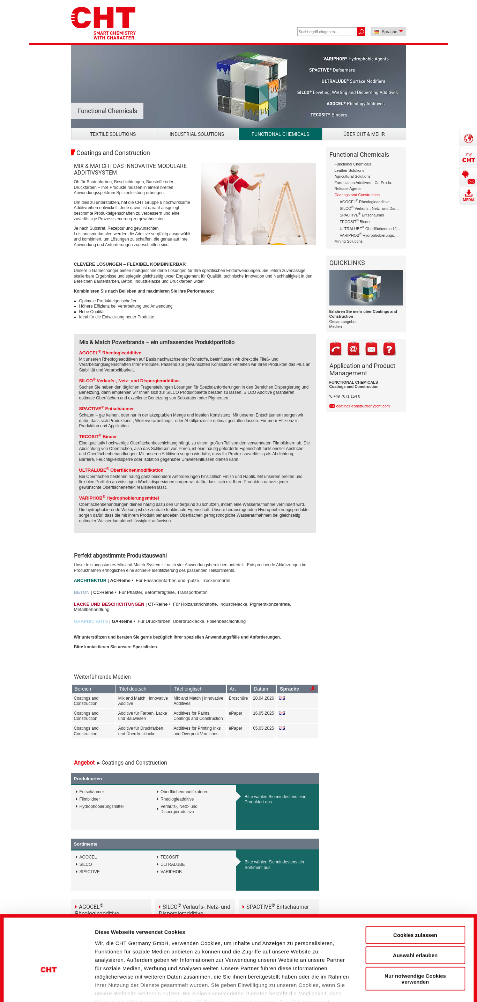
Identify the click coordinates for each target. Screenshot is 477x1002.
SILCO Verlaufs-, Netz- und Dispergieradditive (370, 208)
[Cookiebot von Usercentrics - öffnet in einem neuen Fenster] (48, 985)
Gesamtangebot (343, 321)
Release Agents (348, 188)
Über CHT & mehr (364, 134)
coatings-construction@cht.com (363, 406)
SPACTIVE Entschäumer (362, 214)
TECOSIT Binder (355, 221)
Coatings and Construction (357, 195)
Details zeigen (374, 985)
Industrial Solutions (197, 134)
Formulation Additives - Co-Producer (365, 182)
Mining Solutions (349, 241)
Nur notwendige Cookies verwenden (415, 935)
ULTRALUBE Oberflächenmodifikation (370, 228)
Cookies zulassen (415, 891)
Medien (335, 326)
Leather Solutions (350, 170)
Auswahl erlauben (415, 911)
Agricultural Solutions (353, 176)
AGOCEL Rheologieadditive (365, 201)
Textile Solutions (113, 134)
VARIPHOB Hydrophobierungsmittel (370, 234)
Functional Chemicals (280, 134)
